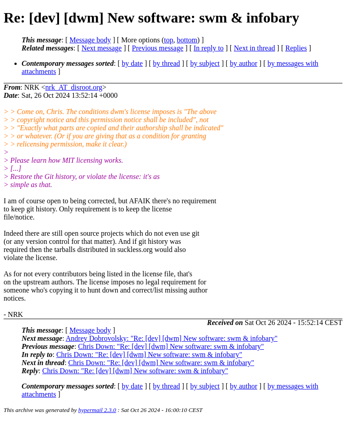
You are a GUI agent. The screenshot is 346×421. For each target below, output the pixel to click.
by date (132, 63)
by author (243, 63)
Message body (90, 40)
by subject (204, 63)
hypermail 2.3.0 (97, 410)
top (168, 40)
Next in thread (254, 48)
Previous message (157, 48)
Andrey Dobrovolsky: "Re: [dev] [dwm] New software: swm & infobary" (172, 338)
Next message (102, 48)
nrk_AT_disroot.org (74, 87)
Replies (296, 48)
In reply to (209, 48)
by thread (166, 63)
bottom (187, 40)
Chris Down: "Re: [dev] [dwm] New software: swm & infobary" (171, 346)
